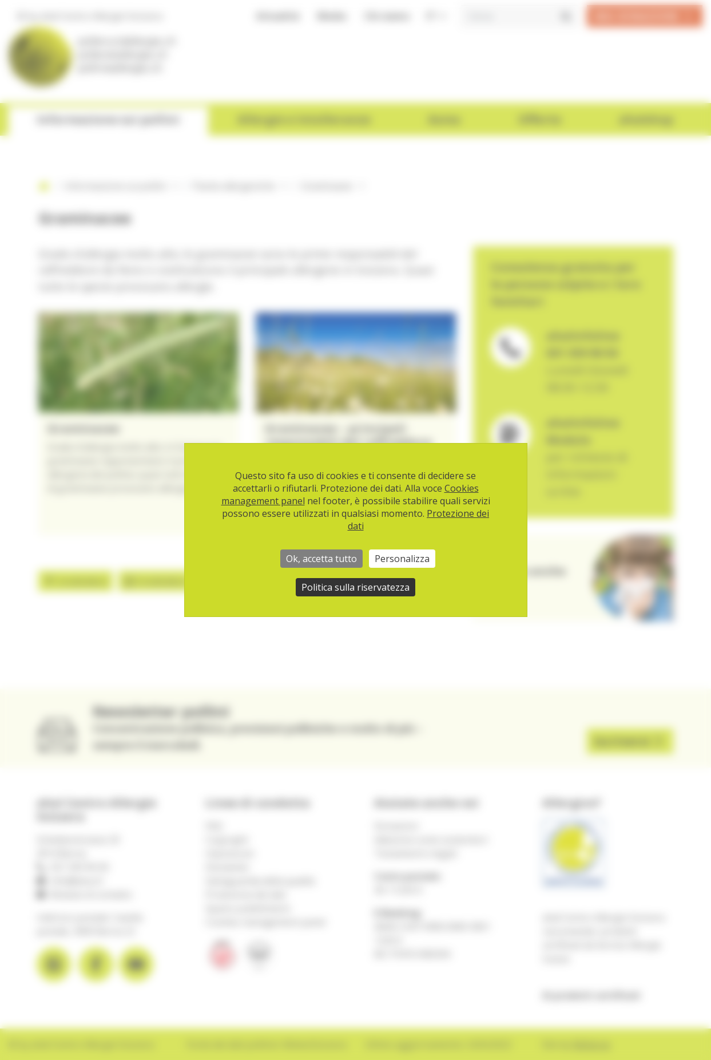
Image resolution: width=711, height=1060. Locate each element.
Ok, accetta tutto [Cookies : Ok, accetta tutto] (321, 558)
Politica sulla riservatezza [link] (355, 587)
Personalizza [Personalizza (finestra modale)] (402, 558)
